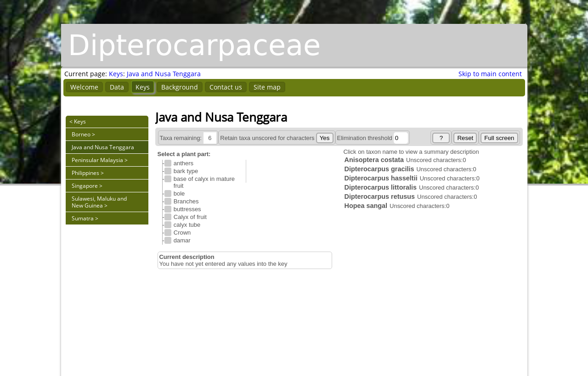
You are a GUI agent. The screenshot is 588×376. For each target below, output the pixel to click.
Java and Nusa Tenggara (164, 73)
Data (117, 87)
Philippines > (88, 172)
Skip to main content (490, 73)
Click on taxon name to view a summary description (411, 151)
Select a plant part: (184, 154)
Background (179, 87)
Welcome (84, 87)
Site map (267, 87)
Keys (116, 73)
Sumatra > (85, 218)
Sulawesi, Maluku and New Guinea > (99, 202)
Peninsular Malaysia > (100, 160)
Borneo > (83, 134)
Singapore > (87, 185)
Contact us (225, 87)
